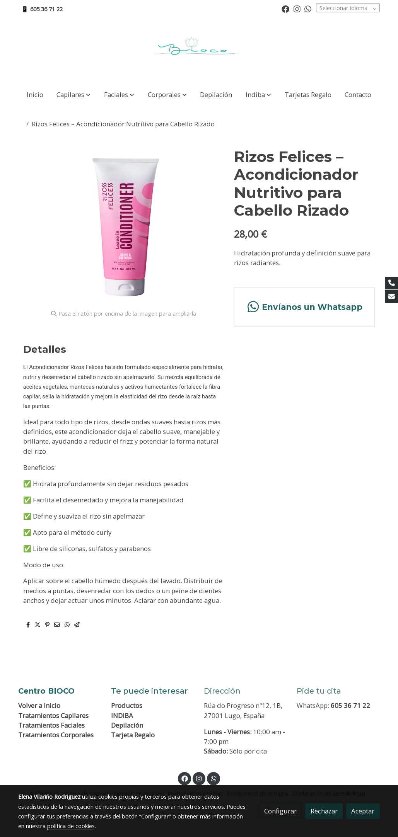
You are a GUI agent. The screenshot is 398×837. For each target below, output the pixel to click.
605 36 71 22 (350, 705)
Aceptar (362, 810)
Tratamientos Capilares (53, 715)
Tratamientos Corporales (56, 734)
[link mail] (391, 296)
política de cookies (71, 826)
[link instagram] (297, 8)
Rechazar (324, 810)
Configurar (280, 810)
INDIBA (122, 715)
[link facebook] (285, 8)
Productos (126, 705)
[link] (199, 50)
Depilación (127, 725)
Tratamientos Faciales (51, 725)
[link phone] (391, 283)
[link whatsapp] (307, 8)
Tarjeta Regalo (133, 734)
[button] (73, 94)
